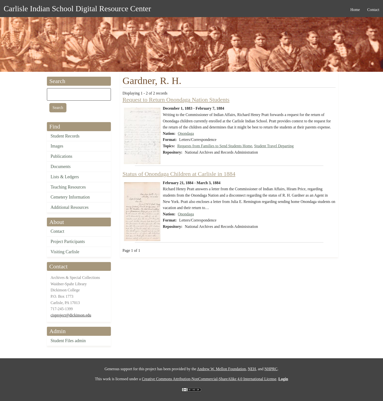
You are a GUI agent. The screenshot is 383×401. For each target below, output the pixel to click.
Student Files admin (68, 340)
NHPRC (271, 369)
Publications (61, 156)
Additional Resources (69, 207)
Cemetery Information (70, 197)
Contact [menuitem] (373, 10)
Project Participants (68, 241)
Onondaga (186, 133)
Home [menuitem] (355, 10)
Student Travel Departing (274, 146)
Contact (57, 231)
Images (57, 146)
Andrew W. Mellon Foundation (221, 369)
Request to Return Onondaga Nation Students (176, 99)
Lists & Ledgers (65, 176)
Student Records (65, 136)
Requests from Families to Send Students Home (214, 146)
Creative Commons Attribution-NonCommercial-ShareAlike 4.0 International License (209, 379)
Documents (61, 166)
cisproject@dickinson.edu (71, 315)
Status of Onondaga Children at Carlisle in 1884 (179, 174)
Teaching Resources (68, 187)
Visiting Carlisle (65, 251)
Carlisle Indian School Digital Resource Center (77, 8)
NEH (252, 369)
